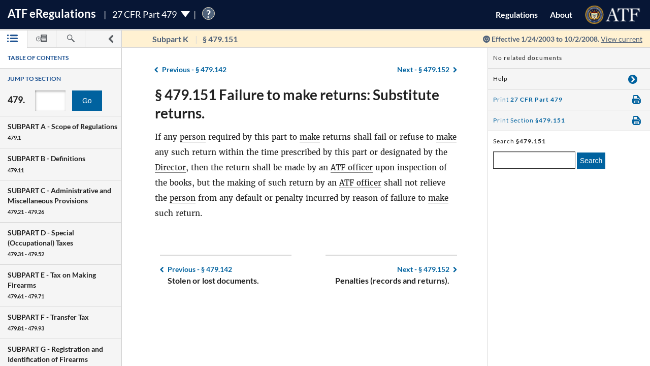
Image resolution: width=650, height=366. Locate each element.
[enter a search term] (534, 160)
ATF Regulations (52, 13)
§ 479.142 (194, 69)
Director (170, 167)
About (561, 14)
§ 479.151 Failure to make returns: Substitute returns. (297, 103)
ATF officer (352, 167)
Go (87, 101)
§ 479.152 (423, 69)
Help (500, 78)
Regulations (517, 14)
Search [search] (591, 161)
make (310, 137)
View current (621, 39)
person (193, 137)
